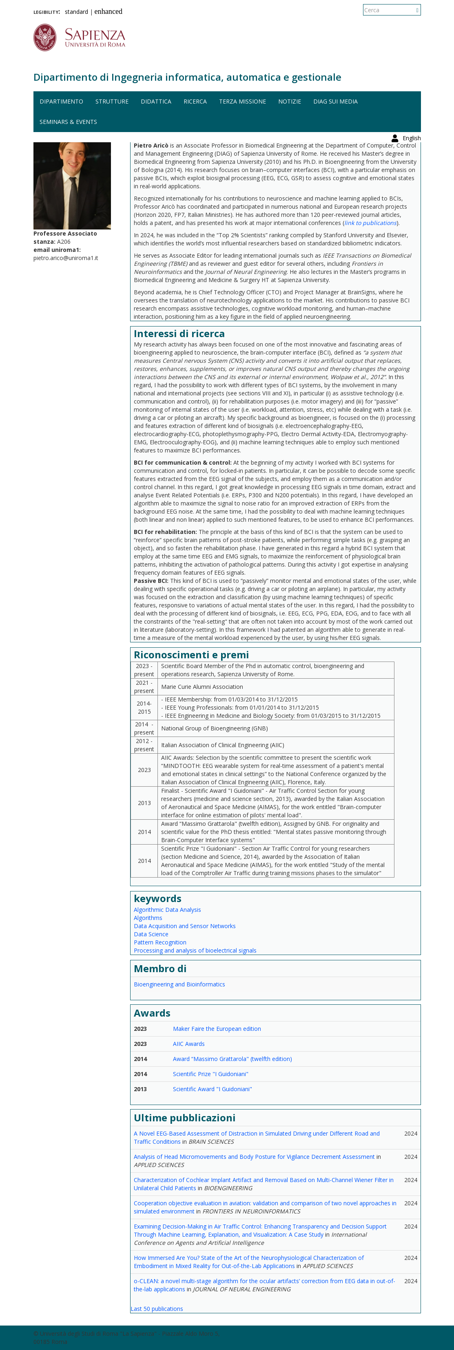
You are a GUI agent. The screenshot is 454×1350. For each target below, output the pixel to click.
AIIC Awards (189, 1044)
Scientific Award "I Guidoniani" (212, 1089)
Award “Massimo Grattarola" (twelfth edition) (232, 1059)
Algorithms (148, 918)
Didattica (156, 101)
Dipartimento (61, 101)
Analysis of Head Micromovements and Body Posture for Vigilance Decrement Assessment (254, 1156)
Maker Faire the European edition (217, 1028)
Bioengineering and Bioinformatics (179, 984)
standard (76, 11)
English (412, 10)
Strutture (111, 101)
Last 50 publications (157, 1308)
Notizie (289, 101)
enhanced (109, 11)
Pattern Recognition (160, 942)
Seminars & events (68, 122)
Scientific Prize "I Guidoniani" (210, 1074)
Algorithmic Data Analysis (167, 909)
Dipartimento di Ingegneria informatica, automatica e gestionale (187, 77)
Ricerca (195, 101)
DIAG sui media (335, 101)
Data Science (151, 934)
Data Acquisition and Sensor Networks (185, 926)
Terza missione (242, 101)
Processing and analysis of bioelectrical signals (195, 950)
